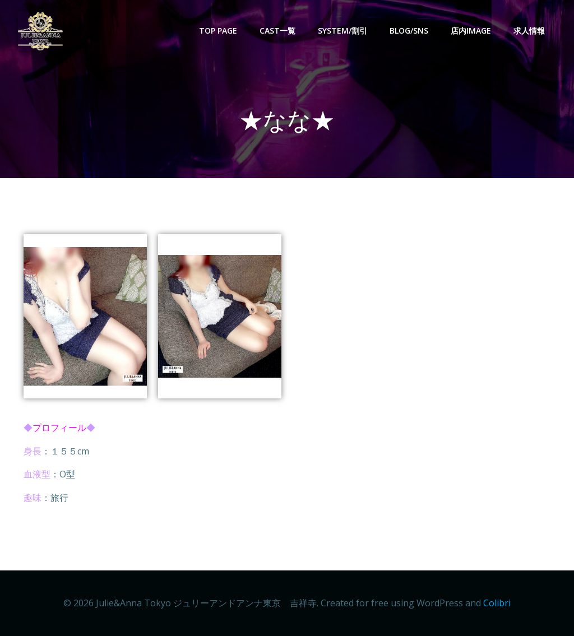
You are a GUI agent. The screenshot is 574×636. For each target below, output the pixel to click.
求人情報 (529, 30)
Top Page (218, 30)
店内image (471, 30)
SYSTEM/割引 (342, 30)
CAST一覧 (277, 30)
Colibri (497, 603)
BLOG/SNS (409, 30)
